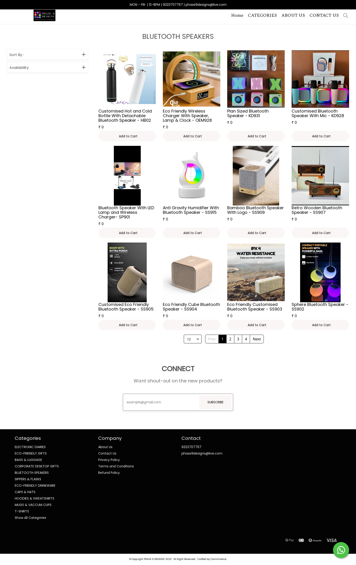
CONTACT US (324, 15)
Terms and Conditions (116, 466)
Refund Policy (109, 473)
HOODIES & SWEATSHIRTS (34, 498)
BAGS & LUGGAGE (28, 460)
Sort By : (47, 55)
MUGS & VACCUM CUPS (33, 505)
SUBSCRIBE (215, 402)
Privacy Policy (109, 460)
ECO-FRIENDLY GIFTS (31, 453)
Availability (47, 67)
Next (257, 339)
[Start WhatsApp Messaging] (341, 549)
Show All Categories (30, 518)
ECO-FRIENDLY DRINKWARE (35, 485)
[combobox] (186, 339)
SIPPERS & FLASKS (28, 479)
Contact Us (107, 453)
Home (237, 15)
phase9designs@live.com (201, 453)
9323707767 (191, 447)
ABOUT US (293, 15)
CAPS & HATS (25, 492)
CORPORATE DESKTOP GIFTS (37, 466)
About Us (105, 447)
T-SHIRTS (22, 511)
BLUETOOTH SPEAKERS (32, 473)
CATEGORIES (262, 15)
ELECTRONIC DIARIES (30, 447)
